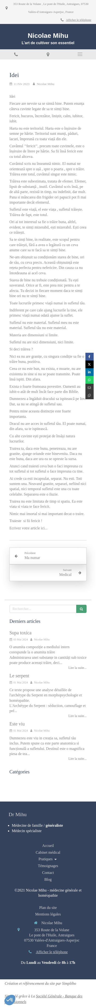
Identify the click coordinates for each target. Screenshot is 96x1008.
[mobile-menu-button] (80, 54)
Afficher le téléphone (78, 20)
